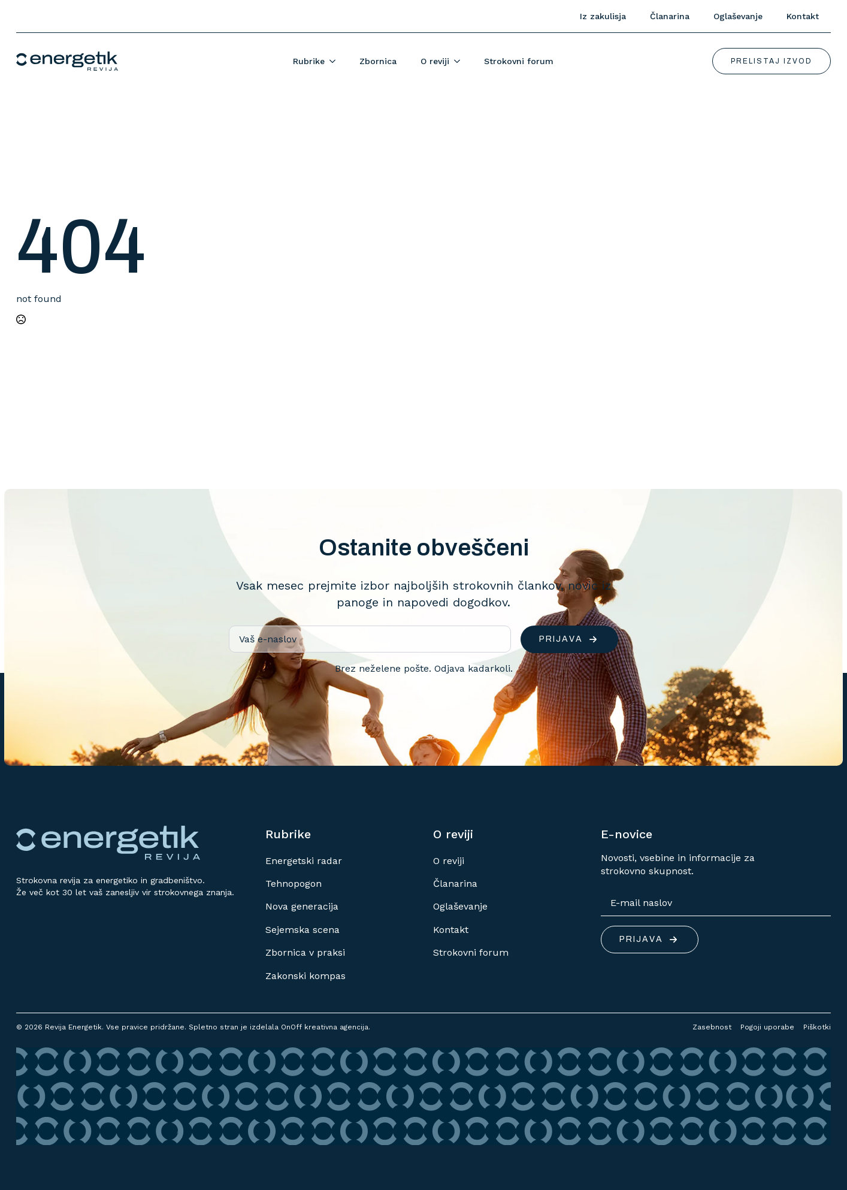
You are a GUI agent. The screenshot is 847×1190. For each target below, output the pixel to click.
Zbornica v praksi (305, 952)
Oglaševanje (738, 16)
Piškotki (817, 1027)
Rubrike (309, 61)
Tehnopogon (293, 883)
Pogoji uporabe (767, 1027)
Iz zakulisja (603, 16)
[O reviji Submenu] (460, 61)
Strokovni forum (518, 61)
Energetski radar (303, 860)
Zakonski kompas (305, 975)
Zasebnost (711, 1027)
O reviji (435, 61)
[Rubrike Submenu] (336, 61)
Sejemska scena (302, 929)
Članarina (669, 16)
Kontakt (802, 16)
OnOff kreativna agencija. (325, 1027)
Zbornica (378, 61)
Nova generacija (301, 906)
